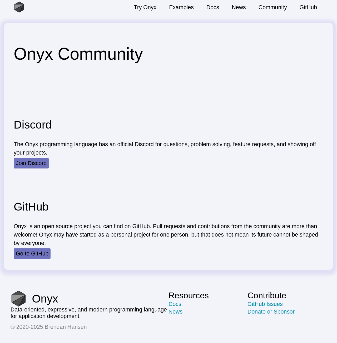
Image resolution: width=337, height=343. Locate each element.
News (175, 312)
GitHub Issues (265, 304)
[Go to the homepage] (40, 7)
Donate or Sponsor (271, 312)
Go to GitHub (32, 253)
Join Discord (31, 163)
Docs (174, 304)
